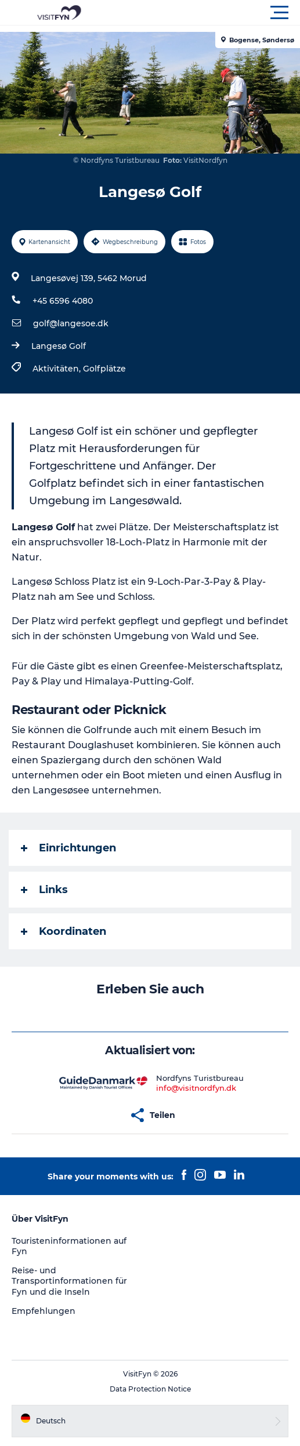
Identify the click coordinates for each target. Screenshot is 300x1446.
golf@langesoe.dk (71, 323)
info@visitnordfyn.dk (196, 1087)
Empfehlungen (43, 1311)
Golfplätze (104, 368)
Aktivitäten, (57, 368)
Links (44, 889)
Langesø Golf (58, 346)
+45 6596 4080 (62, 301)
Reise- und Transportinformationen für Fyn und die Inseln (69, 1280)
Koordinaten (63, 931)
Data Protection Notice (150, 1389)
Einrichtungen (68, 848)
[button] (202, 13)
